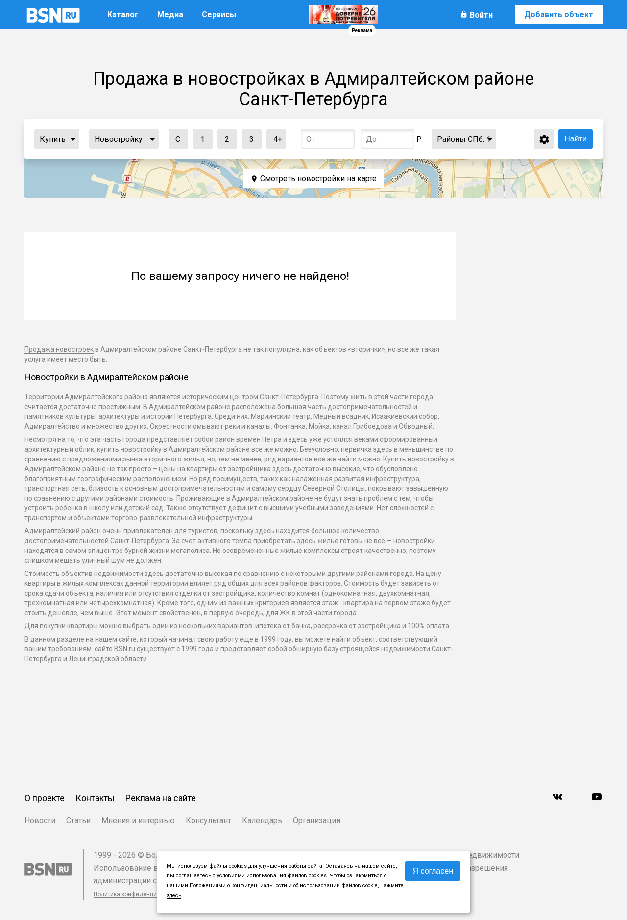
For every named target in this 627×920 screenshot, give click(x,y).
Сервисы (219, 14)
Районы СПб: (464, 139)
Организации (316, 820)
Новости (39, 820)
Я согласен (432, 871)
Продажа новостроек (59, 349)
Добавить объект (558, 14)
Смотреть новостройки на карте (318, 178)
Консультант (208, 820)
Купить (53, 139)
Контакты (95, 798)
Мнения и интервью (138, 820)
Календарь (262, 820)
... (73, 139)
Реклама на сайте (160, 798)
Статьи (78, 820)
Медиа (170, 14)
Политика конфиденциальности (138, 894)
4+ (274, 137)
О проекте (44, 798)
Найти (575, 139)
